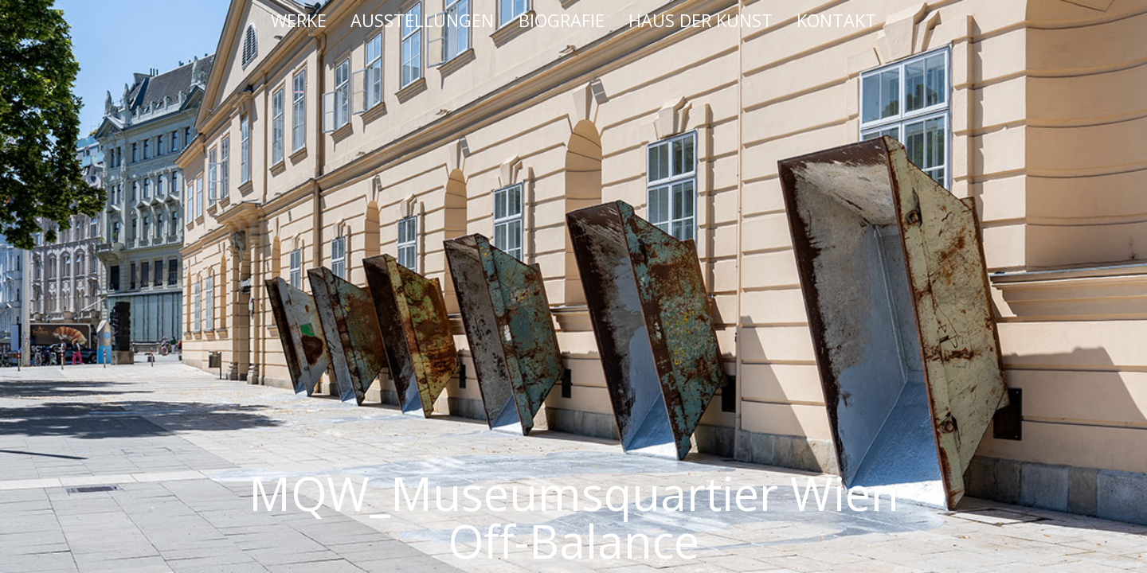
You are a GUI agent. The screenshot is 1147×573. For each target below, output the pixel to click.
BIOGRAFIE (562, 20)
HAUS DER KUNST (700, 20)
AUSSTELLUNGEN (422, 20)
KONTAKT (836, 20)
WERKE (299, 20)
